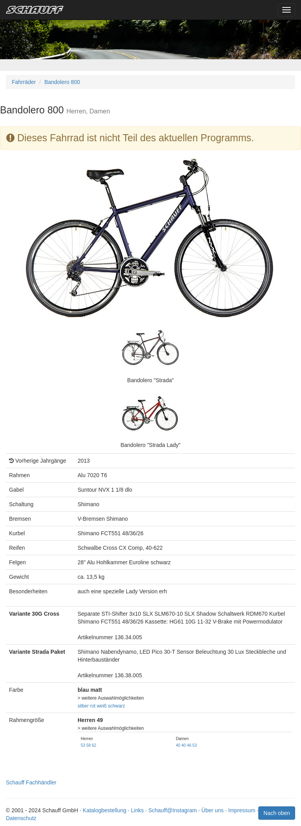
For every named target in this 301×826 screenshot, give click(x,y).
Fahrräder (24, 82)
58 (88, 745)
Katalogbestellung (104, 810)
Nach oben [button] (276, 813)
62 (94, 745)
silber (83, 706)
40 (178, 745)
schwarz (116, 706)
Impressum (241, 810)
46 (189, 745)
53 (83, 745)
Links (137, 810)
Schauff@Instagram (172, 810)
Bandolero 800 (62, 82)
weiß (102, 706)
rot (93, 706)
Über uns (212, 810)
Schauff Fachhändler (31, 782)
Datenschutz (21, 818)
